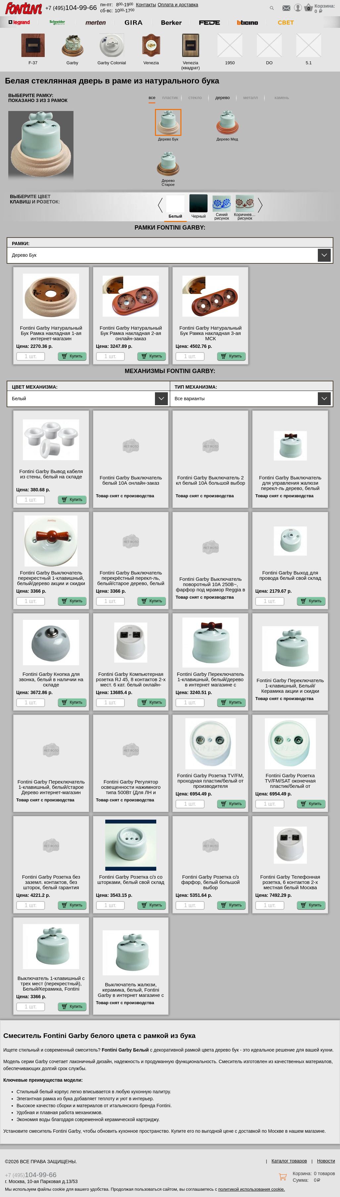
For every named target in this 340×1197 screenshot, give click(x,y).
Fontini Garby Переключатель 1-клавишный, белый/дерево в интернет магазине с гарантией (210, 682)
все (152, 97)
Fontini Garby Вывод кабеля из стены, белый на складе (51, 474)
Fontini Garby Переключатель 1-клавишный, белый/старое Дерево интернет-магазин (51, 787)
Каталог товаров (289, 1161)
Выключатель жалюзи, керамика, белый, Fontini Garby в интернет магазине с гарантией (131, 992)
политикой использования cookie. (251, 1189)
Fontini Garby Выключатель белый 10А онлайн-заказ (131, 480)
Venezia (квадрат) (190, 65)
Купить (72, 356)
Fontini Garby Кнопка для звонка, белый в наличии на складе (51, 679)
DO (269, 62)
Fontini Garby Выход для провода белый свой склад (290, 575)
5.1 (309, 62)
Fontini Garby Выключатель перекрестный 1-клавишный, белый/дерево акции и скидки (51, 578)
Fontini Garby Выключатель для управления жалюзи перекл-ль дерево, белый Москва (290, 485)
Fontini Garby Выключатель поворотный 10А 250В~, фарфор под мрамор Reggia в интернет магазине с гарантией (210, 589)
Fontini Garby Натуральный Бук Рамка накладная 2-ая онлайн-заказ (131, 333)
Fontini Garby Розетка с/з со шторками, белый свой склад (130, 879)
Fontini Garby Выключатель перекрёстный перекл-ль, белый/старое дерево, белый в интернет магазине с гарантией (131, 583)
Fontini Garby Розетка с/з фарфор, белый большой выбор (210, 882)
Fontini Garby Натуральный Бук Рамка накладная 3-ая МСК (210, 333)
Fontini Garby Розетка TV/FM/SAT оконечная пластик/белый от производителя (290, 783)
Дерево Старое (168, 183)
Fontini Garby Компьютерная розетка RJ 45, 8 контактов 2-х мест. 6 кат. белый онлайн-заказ (131, 682)
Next (260, 205)
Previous (160, 205)
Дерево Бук (168, 139)
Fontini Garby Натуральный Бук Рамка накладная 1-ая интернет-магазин (51, 333)
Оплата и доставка (178, 4)
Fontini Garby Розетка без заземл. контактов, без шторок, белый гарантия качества (51, 885)
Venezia (151, 62)
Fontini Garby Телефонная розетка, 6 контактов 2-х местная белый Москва (290, 882)
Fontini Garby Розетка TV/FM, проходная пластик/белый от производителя (210, 781)
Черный (198, 216)
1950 (230, 62)
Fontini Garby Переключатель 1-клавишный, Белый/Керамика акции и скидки (290, 686)
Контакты (146, 4)
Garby (72, 62)
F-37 (32, 62)
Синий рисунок (222, 216)
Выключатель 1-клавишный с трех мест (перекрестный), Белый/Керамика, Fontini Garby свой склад (51, 986)
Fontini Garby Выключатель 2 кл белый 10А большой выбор (210, 480)
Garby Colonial (112, 62)
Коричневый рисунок (245, 216)
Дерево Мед (227, 139)
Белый (175, 216)
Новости (326, 1161)
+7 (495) (71, 8)
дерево (223, 97)
